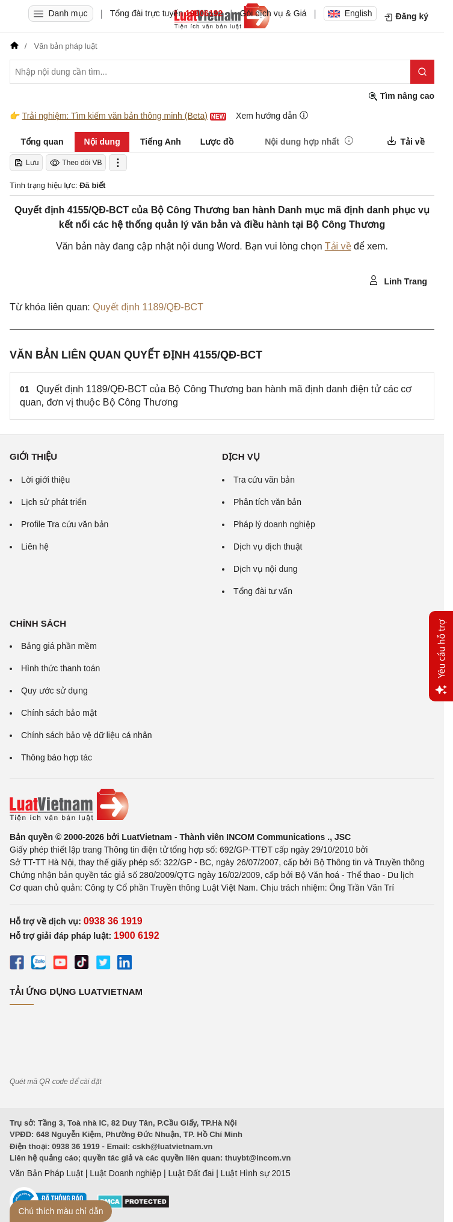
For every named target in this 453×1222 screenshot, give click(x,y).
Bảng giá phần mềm (59, 646)
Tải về (338, 246)
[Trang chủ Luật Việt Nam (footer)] (222, 805)
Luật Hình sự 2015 (256, 1173)
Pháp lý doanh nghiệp (274, 524)
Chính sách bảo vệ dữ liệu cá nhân (86, 735)
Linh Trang (398, 280)
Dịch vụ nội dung (265, 569)
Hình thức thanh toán (60, 668)
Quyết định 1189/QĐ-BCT (148, 307)
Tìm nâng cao (401, 96)
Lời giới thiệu (45, 479)
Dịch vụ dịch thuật (268, 546)
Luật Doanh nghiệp (125, 1173)
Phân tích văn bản (267, 502)
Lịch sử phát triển (54, 502)
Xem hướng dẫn (272, 115)
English (350, 13)
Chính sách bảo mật (59, 713)
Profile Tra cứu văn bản (64, 524)
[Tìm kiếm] (422, 72)
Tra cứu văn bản (264, 479)
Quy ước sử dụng (54, 690)
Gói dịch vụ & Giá (273, 13)
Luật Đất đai (191, 1173)
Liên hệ (35, 546)
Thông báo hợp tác (56, 757)
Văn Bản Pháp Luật (46, 1173)
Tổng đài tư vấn (262, 591)
